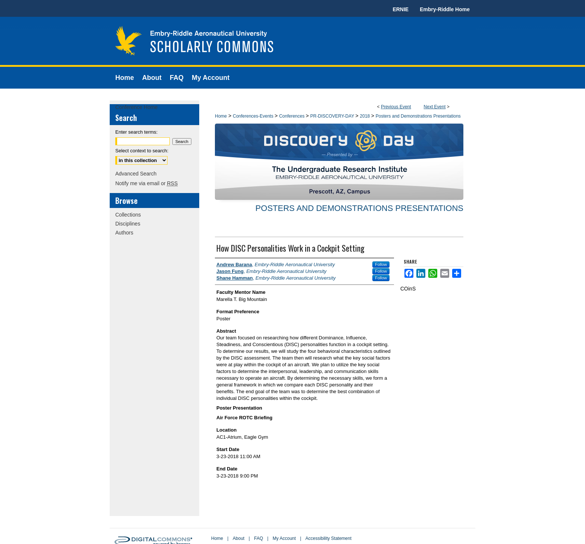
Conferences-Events (254, 116)
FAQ (258, 538)
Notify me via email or (146, 183)
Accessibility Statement (328, 538)
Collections (128, 215)
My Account (284, 538)
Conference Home (136, 107)
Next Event (435, 106)
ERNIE (400, 9)
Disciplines (127, 224)
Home (221, 116)
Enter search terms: (136, 132)
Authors (124, 233)
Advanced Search (136, 174)
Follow (381, 264)
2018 (365, 116)
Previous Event (396, 106)
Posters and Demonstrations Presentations (418, 116)
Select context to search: (141, 150)
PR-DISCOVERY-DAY (333, 116)
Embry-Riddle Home (445, 9)
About (238, 538)
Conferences (292, 116)
